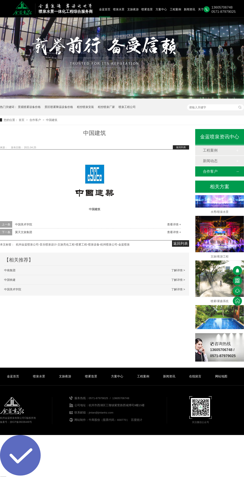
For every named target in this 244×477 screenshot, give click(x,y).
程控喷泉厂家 (106, 107)
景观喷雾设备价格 (29, 107)
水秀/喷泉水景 (220, 212)
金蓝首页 (104, 9)
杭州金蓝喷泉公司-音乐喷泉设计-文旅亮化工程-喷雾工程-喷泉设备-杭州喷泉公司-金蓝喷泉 (73, 244)
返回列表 (181, 147)
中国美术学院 (23, 224)
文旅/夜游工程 (220, 257)
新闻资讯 (189, 9)
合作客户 (35, 120)
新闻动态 (210, 161)
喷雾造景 (147, 9)
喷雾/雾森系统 (220, 301)
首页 (22, 120)
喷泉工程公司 (127, 107)
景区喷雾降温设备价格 (59, 107)
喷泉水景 (118, 9)
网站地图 (221, 376)
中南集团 (9, 270)
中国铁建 (9, 279)
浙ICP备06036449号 (21, 422)
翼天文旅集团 (23, 232)
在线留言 (195, 376)
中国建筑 (51, 120)
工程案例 (175, 9)
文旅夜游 (133, 9)
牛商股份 (94, 419)
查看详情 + (174, 224)
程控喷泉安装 (85, 107)
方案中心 (161, 9)
